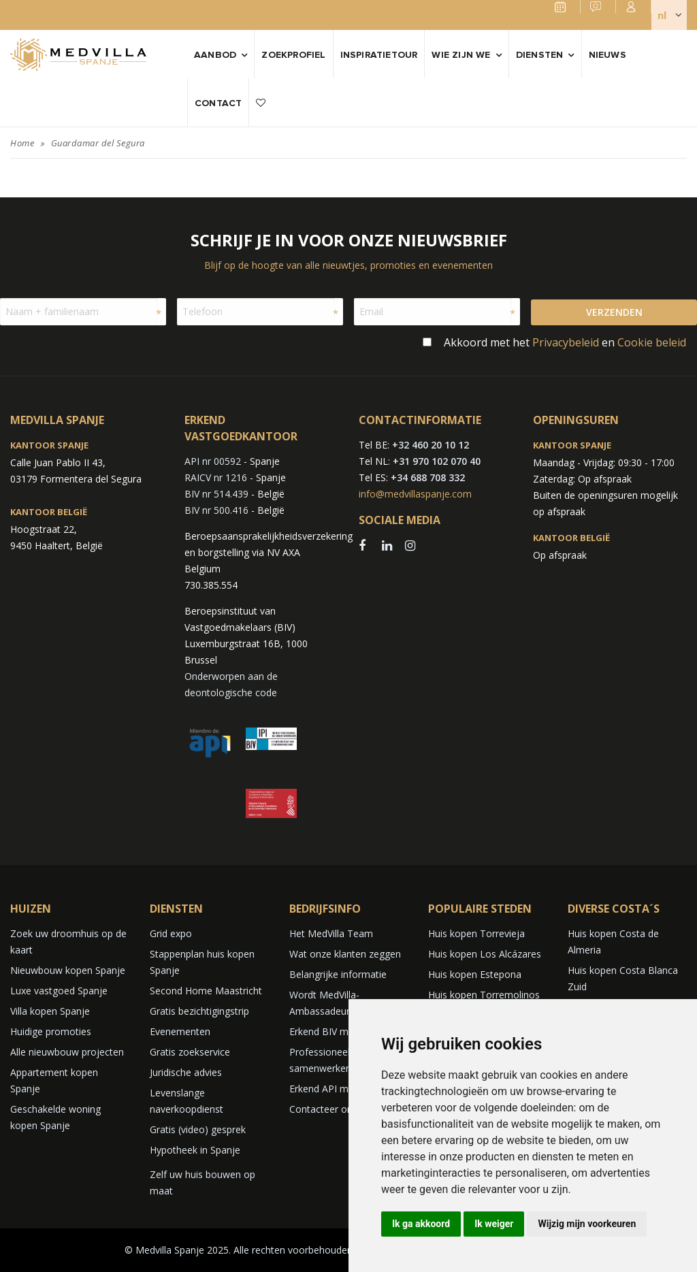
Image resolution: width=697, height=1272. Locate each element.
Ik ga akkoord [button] (421, 1223)
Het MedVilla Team (331, 933)
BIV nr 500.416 (216, 510)
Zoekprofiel (293, 55)
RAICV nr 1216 (215, 477)
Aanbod (215, 55)
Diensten (540, 55)
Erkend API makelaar (334, 1088)
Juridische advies (186, 1072)
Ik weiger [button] (493, 1223)
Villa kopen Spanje (50, 1011)
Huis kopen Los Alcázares (484, 953)
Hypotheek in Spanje (195, 1149)
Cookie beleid (651, 342)
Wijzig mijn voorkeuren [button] (587, 1223)
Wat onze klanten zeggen (345, 953)
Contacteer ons (323, 1109)
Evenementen (180, 1031)
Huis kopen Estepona (474, 974)
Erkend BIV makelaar (334, 1031)
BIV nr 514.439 (216, 493)
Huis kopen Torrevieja (476, 933)
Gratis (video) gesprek (198, 1129)
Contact (218, 103)
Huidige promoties (50, 1031)
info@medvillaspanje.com (415, 493)
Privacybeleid (565, 342)
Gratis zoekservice (190, 1051)
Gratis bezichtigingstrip (199, 1011)
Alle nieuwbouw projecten (67, 1051)
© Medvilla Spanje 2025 (177, 1249)
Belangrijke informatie (338, 974)
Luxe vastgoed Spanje (59, 990)
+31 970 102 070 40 (437, 461)
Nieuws (607, 55)
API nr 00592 (212, 461)
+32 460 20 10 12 (430, 444)
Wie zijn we (461, 55)
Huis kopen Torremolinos (484, 994)
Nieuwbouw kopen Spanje (67, 970)
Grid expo (171, 933)
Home (22, 143)
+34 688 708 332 (428, 477)
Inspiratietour (379, 55)
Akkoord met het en (565, 342)
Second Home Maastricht (206, 990)
